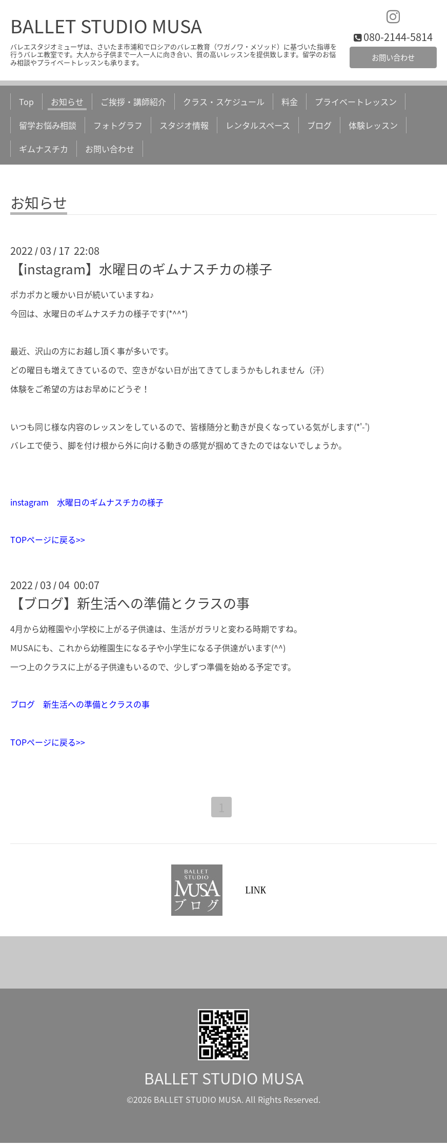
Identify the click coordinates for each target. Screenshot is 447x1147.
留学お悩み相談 (47, 128)
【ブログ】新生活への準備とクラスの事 (130, 605)
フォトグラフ (118, 128)
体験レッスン (373, 128)
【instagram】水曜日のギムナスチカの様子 (141, 271)
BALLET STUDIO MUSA (106, 28)
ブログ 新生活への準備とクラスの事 (80, 707)
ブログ (319, 128)
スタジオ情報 (184, 128)
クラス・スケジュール (224, 104)
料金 (289, 104)
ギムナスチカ (43, 152)
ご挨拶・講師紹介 (133, 104)
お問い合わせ (393, 59)
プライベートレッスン (356, 104)
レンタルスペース (258, 128)
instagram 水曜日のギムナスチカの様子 (87, 504)
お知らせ (67, 104)
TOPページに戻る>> (47, 542)
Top (26, 104)
